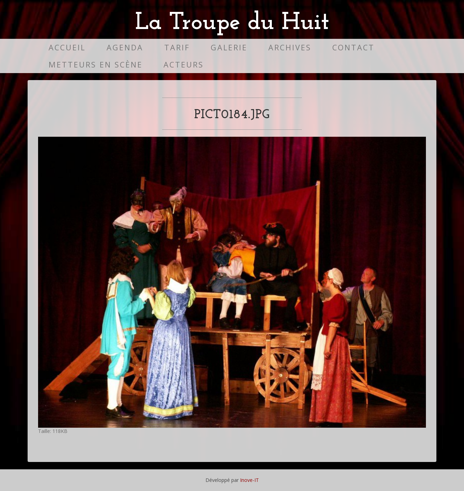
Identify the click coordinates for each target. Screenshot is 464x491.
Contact (353, 47)
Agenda (125, 47)
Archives (289, 47)
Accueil (67, 47)
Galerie (229, 47)
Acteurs (184, 64)
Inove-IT (249, 480)
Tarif (177, 47)
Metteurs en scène (96, 64)
